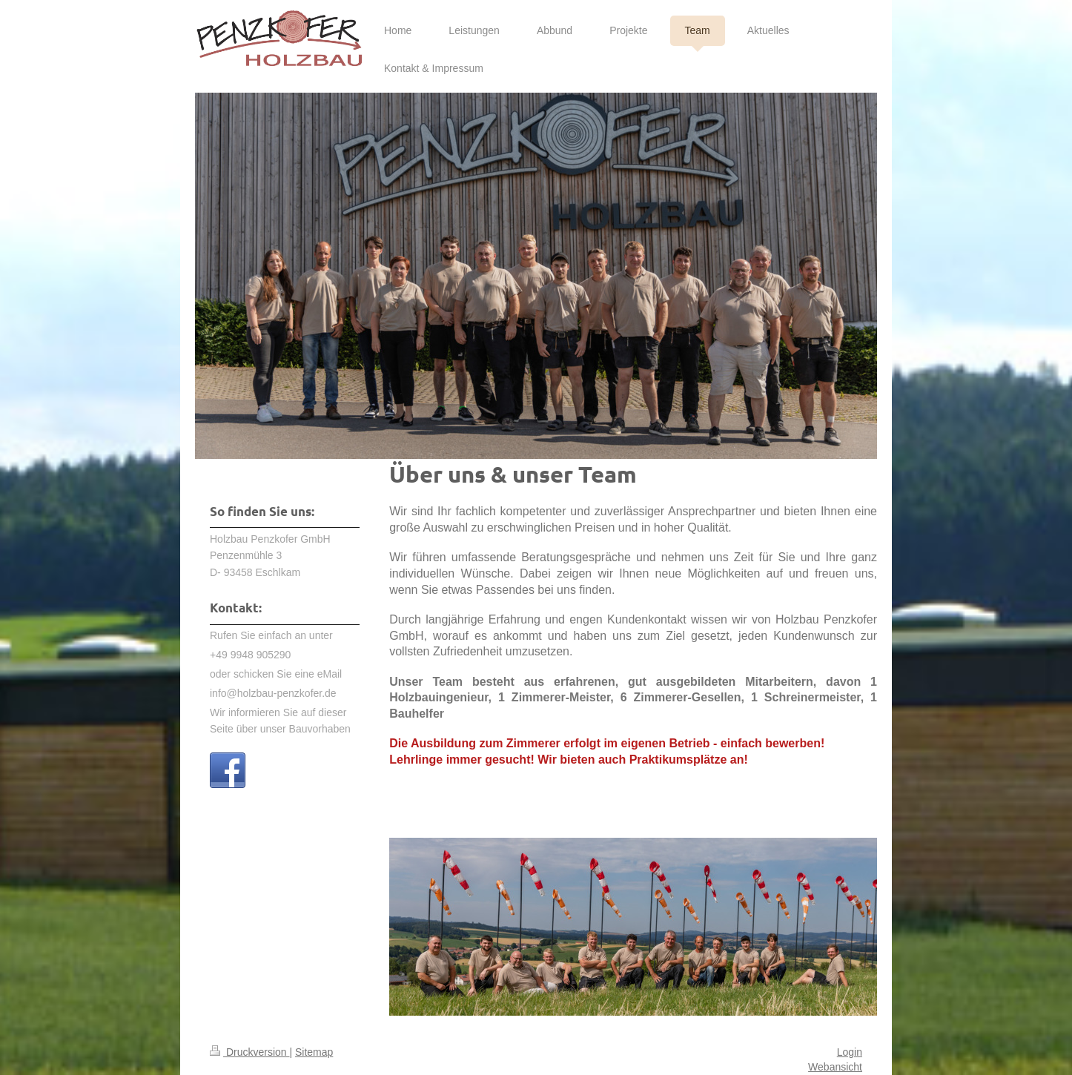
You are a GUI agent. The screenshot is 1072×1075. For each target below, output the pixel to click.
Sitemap (314, 1052)
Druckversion (249, 1052)
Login (849, 1052)
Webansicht (835, 1067)
